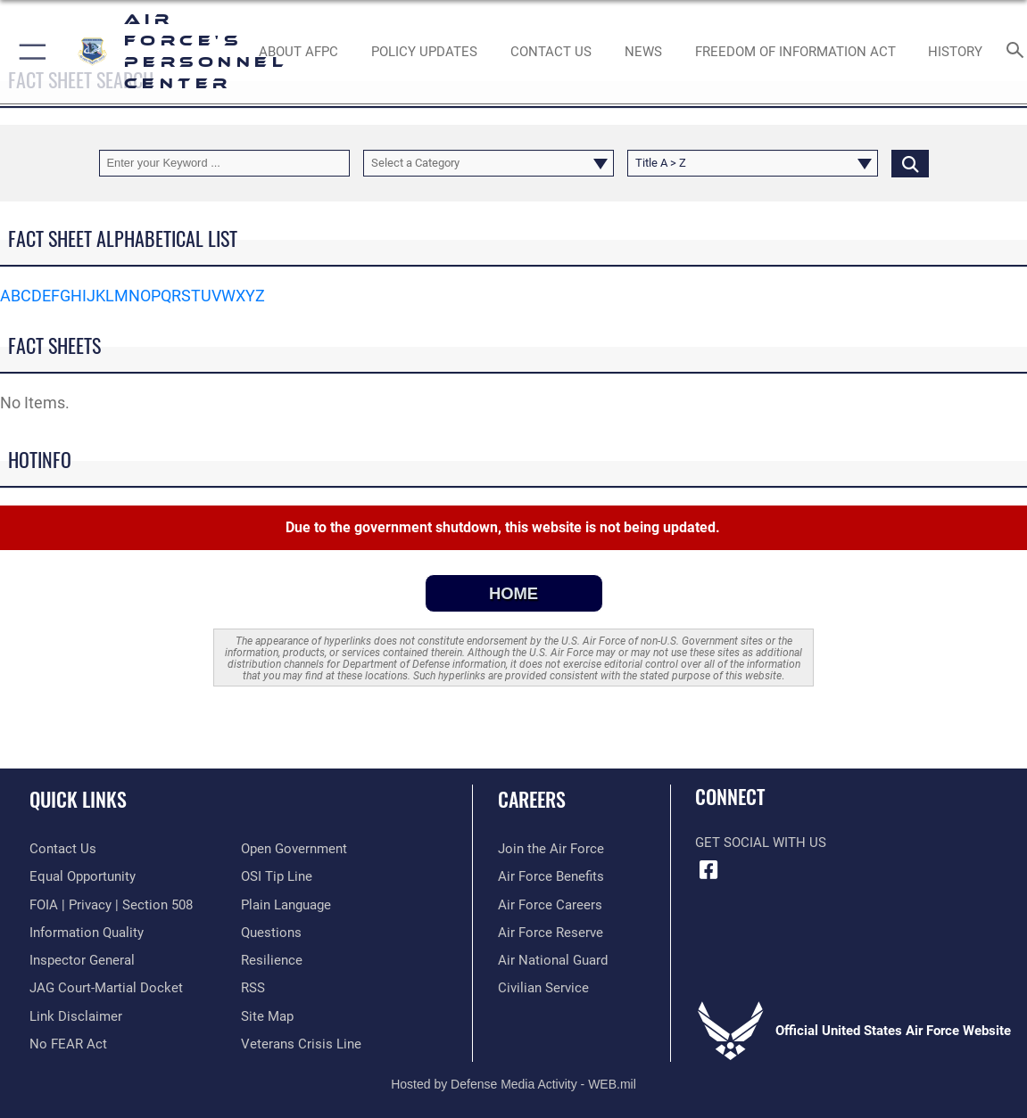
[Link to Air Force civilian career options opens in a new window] (543, 988)
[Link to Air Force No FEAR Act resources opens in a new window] (68, 1044)
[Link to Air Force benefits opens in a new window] (551, 876)
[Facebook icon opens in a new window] (708, 870)
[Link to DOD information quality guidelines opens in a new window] (86, 933)
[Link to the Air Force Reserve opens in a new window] (550, 933)
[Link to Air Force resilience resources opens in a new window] (271, 960)
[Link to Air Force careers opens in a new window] (550, 905)
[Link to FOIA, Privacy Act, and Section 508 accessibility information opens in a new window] (111, 905)
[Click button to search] (910, 163)
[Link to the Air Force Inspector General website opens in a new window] (82, 960)
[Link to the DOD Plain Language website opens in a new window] (286, 905)
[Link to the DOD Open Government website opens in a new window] (294, 849)
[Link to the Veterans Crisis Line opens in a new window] (301, 1044)
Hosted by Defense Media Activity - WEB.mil (513, 1084)
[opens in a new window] (271, 933)
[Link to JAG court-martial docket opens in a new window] (106, 988)
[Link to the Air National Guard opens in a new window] (553, 960)
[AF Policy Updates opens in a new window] (424, 51)
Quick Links (78, 799)
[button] (29, 51)
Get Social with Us (760, 842)
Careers (532, 799)
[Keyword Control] (224, 163)
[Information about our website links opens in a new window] (75, 1016)
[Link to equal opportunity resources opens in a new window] (82, 876)
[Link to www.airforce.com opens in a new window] (551, 849)
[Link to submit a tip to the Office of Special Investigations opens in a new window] (276, 876)
